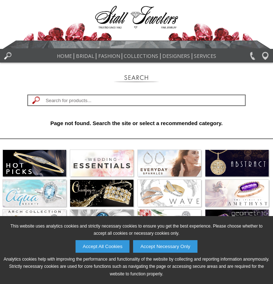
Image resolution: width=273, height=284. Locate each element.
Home (64, 55)
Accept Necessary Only (165, 246)
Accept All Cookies (102, 246)
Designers (176, 55)
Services (205, 55)
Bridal (85, 55)
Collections (141, 55)
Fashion (109, 55)
